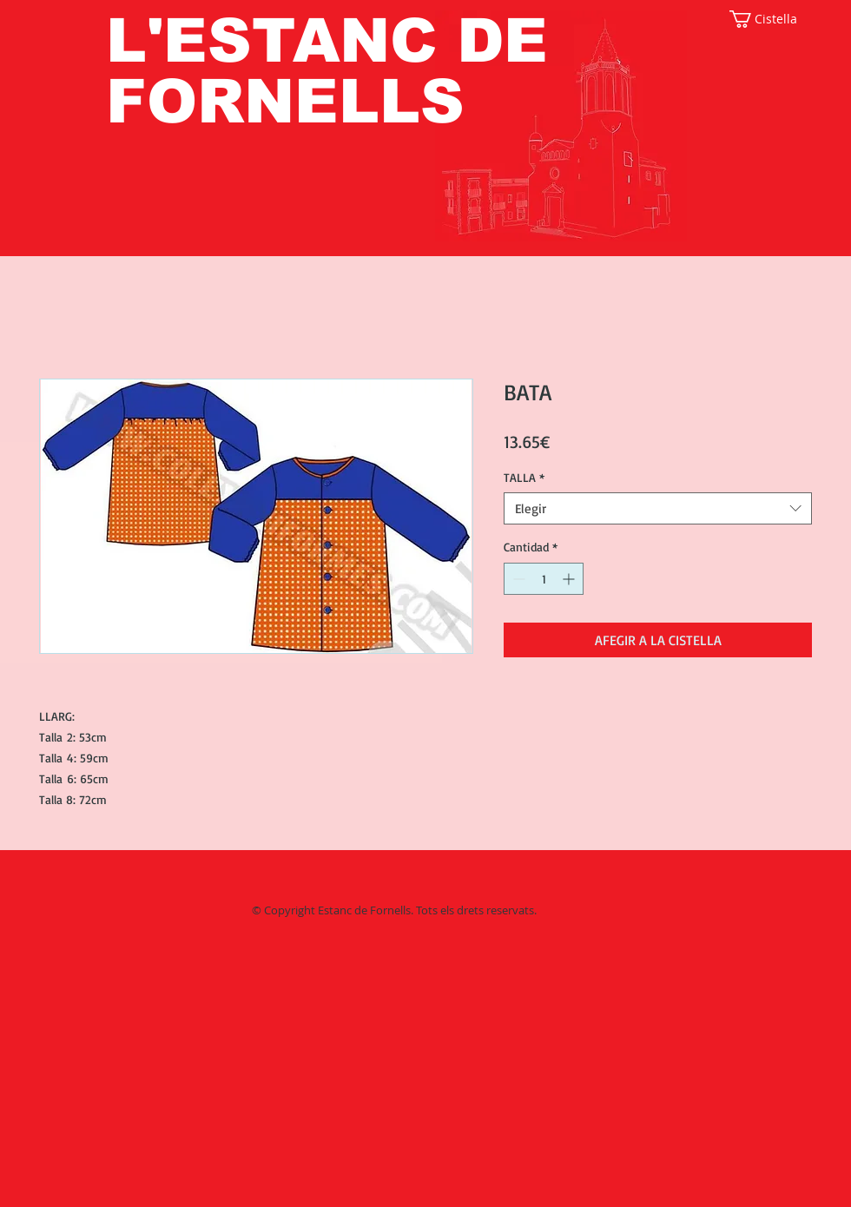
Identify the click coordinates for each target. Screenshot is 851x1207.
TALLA (524, 477)
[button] (771, 19)
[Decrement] (517, 579)
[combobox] (658, 508)
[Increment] (570, 579)
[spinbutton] (543, 579)
